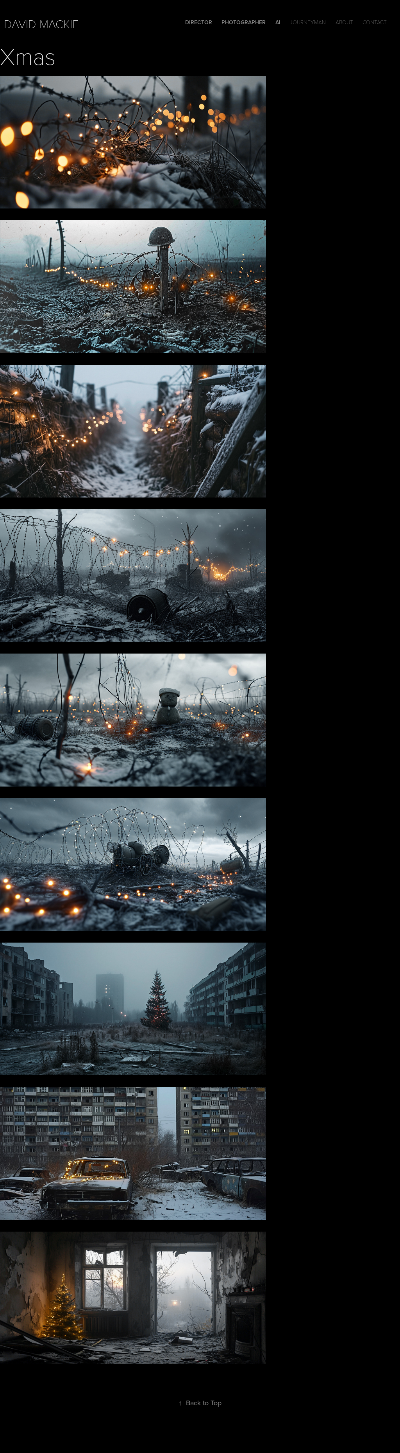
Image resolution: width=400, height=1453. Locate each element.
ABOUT (344, 22)
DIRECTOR (198, 22)
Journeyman (308, 22)
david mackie (41, 23)
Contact (374, 22)
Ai (277, 22)
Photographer (243, 22)
